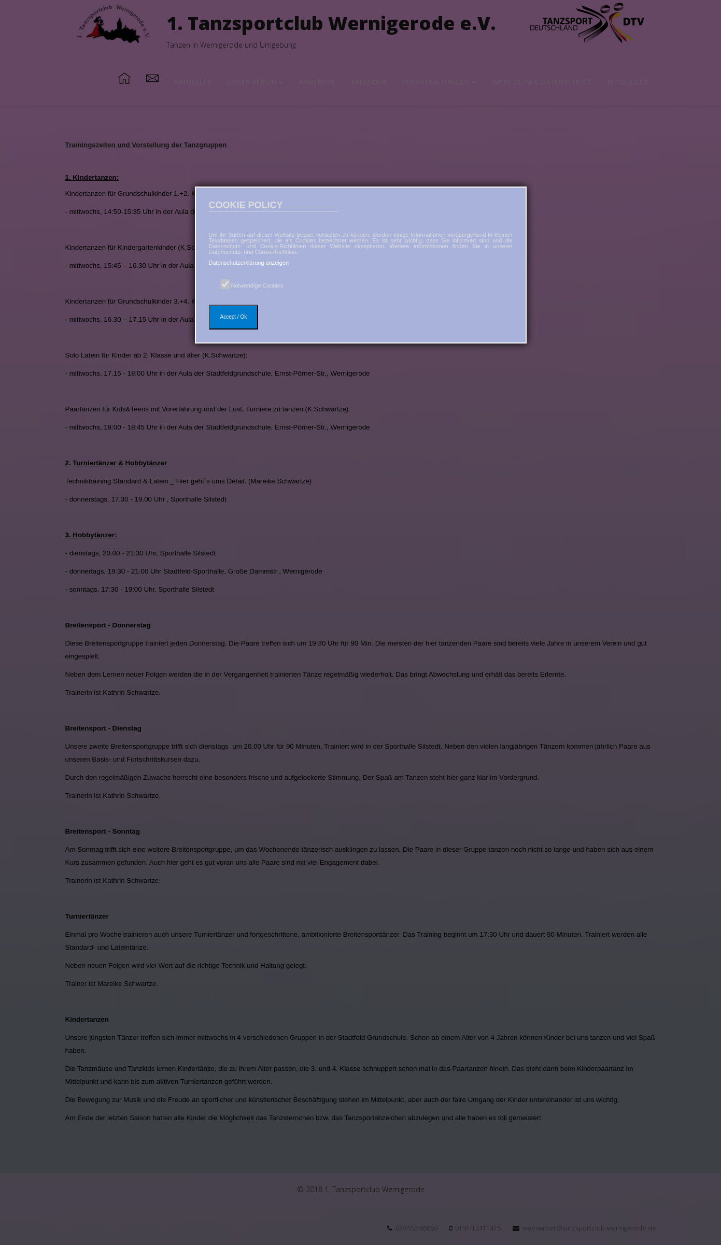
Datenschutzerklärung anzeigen (249, 263)
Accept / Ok (233, 317)
